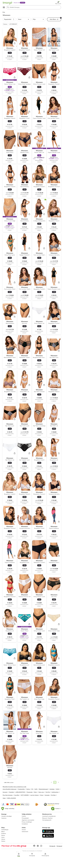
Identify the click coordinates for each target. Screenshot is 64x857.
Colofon (24, 816)
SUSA (57, 789)
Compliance (25, 824)
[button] (9, 19)
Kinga (41, 795)
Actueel (24, 829)
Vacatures (3, 818)
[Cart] (14, 43)
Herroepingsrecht (46, 820)
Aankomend (25, 831)
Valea (4, 798)
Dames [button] (5, 24)
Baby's (3, 831)
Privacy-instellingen (27, 822)
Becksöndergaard (43, 789)
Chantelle (11, 792)
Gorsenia (5, 792)
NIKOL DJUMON (11, 798)
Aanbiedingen (4, 829)
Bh (32, 789)
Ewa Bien (16, 795)
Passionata (29, 792)
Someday (47, 795)
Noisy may (41, 792)
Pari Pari (48, 792)
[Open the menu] (4, 7)
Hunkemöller (21, 789)
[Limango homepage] (7, 3)
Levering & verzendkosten (49, 816)
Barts (35, 792)
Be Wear (53, 795)
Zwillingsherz (55, 792)
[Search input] (33, 7)
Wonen (3, 839)
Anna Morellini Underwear (9, 789)
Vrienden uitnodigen (6, 816)
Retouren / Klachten (47, 818)
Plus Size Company (8, 795)
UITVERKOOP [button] (13, 24)
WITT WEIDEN (25, 795)
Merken (3, 841)
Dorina (28, 789)
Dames (3, 835)
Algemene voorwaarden (28, 820)
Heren (2, 837)
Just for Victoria (34, 795)
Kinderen (3, 833)
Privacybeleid (25, 818)
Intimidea (52, 789)
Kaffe (36, 789)
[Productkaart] (10, 44)
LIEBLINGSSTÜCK (20, 792)
